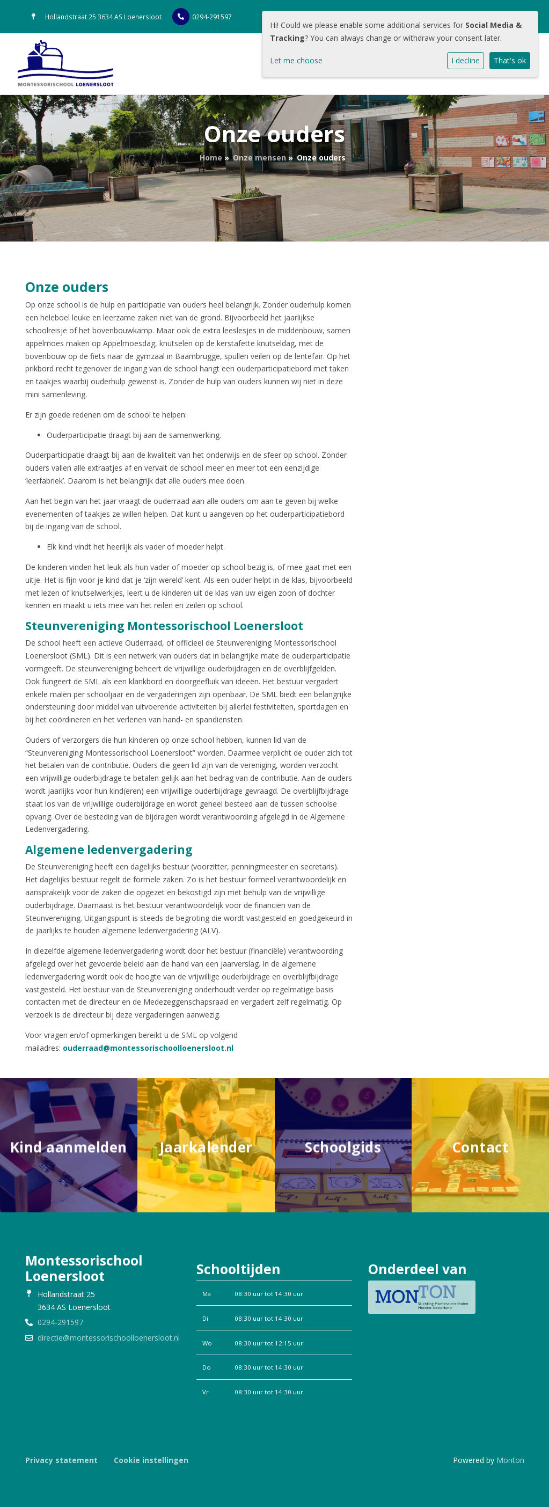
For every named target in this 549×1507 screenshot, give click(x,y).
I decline (465, 60)
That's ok (510, 60)
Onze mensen (259, 157)
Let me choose (296, 60)
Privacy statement (61, 1460)
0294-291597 (212, 16)
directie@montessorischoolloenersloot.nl (109, 1338)
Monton (510, 1460)
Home (211, 157)
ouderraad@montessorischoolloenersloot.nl (148, 1048)
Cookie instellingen (151, 1460)
